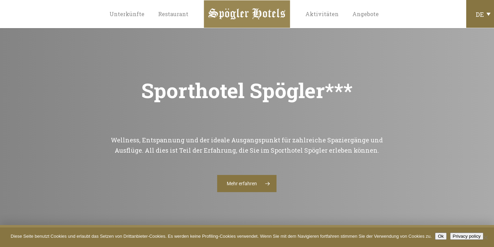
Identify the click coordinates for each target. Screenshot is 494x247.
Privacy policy (467, 236)
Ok (441, 236)
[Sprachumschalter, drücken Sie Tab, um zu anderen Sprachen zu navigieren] (480, 14)
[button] (247, 183)
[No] (485, 237)
